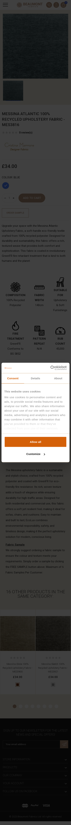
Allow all (35, 441)
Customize (35, 454)
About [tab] (58, 378)
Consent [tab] (12, 378)
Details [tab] (35, 378)
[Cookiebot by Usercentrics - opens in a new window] (51, 368)
